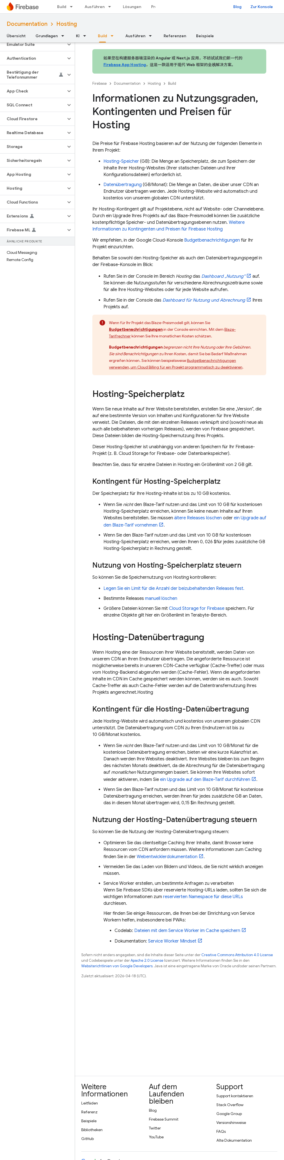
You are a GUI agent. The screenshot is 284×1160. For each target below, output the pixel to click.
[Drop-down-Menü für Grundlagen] (64, 35)
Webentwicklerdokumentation (167, 857)
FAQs (221, 1131)
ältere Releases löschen (198, 518)
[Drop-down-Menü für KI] (86, 35)
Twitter (155, 1128)
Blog (237, 6)
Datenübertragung (122, 184)
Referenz (89, 1111)
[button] (33, 44)
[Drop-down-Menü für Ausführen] (111, 6)
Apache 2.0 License (147, 960)
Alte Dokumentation (234, 1140)
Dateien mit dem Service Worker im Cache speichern (187, 930)
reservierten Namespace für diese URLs (203, 897)
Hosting (66, 24)
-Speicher (121, 161)
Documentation (27, 24)
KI (78, 35)
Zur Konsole (261, 6)
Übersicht (16, 35)
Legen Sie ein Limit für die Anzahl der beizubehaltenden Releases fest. (173, 588)
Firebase (99, 83)
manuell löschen (161, 598)
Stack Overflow (230, 1104)
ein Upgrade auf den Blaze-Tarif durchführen (205, 779)
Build (61, 6)
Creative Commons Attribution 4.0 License (237, 955)
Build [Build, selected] (102, 35)
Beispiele (205, 35)
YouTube (156, 1136)
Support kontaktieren (234, 1095)
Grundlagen (47, 35)
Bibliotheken (92, 1129)
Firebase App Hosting (124, 64)
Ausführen (95, 6)
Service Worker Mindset (172, 941)
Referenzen (175, 35)
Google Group (229, 1113)
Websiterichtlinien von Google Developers (117, 966)
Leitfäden (89, 1103)
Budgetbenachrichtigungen (212, 240)
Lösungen (132, 6)
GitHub (87, 1138)
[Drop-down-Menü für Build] (73, 6)
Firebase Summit (163, 1119)
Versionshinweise (231, 1122)
